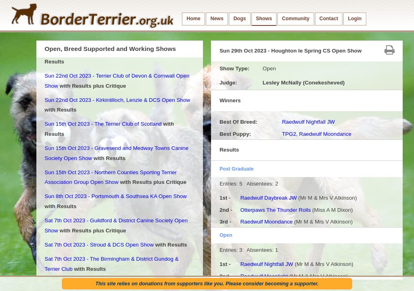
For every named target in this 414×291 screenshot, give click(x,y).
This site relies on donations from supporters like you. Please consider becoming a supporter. (207, 284)
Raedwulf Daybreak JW (268, 198)
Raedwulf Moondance (266, 222)
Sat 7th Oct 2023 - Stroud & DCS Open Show (99, 245)
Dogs (239, 18)
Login (355, 18)
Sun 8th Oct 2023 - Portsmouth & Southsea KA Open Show (115, 196)
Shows (264, 18)
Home (194, 18)
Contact (328, 18)
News (216, 18)
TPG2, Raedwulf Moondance (316, 134)
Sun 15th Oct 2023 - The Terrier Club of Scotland (102, 124)
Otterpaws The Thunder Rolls (275, 210)
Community (295, 18)
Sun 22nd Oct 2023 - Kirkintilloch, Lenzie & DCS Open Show (117, 100)
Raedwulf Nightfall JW (308, 122)
